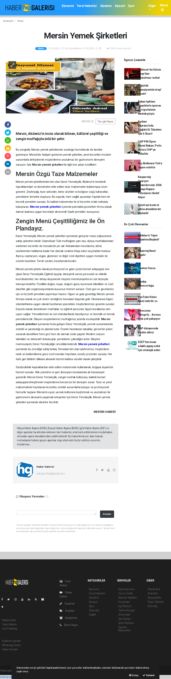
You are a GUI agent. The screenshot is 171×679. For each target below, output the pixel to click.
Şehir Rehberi (126, 623)
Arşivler (67, 610)
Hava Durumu (126, 589)
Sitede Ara (154, 589)
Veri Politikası (10, 628)
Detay (133, 675)
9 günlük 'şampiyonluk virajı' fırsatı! (149, 89)
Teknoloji (94, 610)
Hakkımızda (9, 620)
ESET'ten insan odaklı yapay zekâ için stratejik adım (149, 346)
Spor (131, 6)
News (20, 20)
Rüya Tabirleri (156, 601)
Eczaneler (124, 601)
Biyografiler (154, 597)
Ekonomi (68, 6)
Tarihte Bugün (126, 610)
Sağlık (92, 614)
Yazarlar (67, 603)
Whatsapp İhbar (11, 645)
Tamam (149, 675)
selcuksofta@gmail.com (50, 473)
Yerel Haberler (87, 6)
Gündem (106, 6)
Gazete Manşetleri (124, 629)
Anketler (153, 593)
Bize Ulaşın (69, 624)
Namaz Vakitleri (127, 597)
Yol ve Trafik (125, 593)
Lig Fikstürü (125, 606)
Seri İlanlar (124, 618)
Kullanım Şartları (11, 640)
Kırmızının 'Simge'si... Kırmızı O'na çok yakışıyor (149, 314)
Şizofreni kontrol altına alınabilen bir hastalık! (149, 209)
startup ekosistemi (11, 676)
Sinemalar (124, 614)
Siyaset (120, 6)
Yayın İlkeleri (9, 624)
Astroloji (152, 606)
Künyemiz (68, 617)
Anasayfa (8, 20)
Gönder (107, 514)
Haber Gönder (10, 649)
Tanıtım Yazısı (146, 268)
